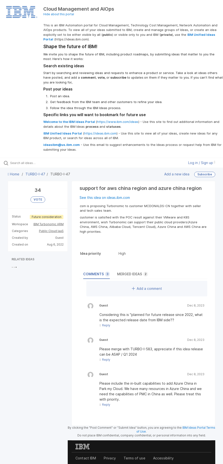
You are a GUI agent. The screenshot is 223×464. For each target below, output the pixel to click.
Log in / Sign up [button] (201, 163)
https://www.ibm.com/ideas (117, 122)
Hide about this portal (58, 14)
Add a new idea (176, 174)
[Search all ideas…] (32, 163)
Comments (96, 274)
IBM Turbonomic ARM (48, 224)
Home (14, 174)
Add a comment (147, 288)
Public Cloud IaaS (51, 231)
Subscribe (204, 174)
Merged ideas (132, 274)
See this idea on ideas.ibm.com (105, 197)
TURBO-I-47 (35, 174)
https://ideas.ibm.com (100, 133)
